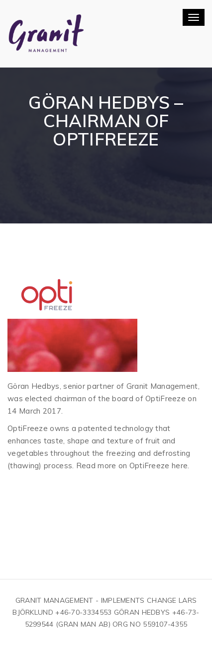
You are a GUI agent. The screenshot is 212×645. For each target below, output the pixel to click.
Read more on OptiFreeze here (132, 465)
